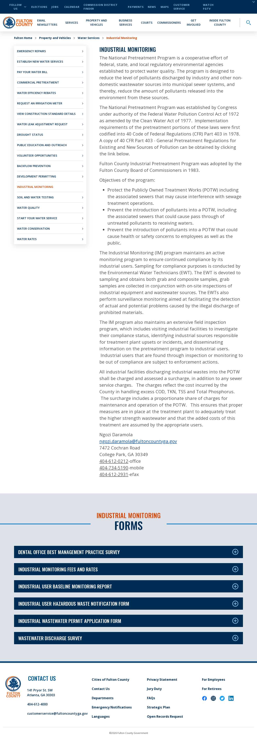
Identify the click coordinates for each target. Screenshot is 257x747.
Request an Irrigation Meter (39, 103)
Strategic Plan (158, 707)
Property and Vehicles (96, 22)
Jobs (55, 7)
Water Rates (27, 239)
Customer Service (181, 6)
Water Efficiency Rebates (36, 93)
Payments (136, 7)
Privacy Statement (162, 679)
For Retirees (211, 689)
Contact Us (101, 689)
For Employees (213, 679)
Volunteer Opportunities (37, 155)
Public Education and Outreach (42, 145)
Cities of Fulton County (110, 679)
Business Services (125, 22)
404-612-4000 (37, 704)
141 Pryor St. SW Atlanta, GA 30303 (41, 692)
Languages (101, 716)
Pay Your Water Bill (32, 72)
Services (71, 22)
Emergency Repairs (31, 51)
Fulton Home (23, 38)
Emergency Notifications (112, 707)
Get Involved (194, 22)
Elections (39, 7)
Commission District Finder (101, 6)
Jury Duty (154, 689)
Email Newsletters (47, 22)
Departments (102, 698)
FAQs (151, 698)
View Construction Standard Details (46, 114)
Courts (146, 22)
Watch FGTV (208, 6)
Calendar (72, 7)
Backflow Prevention (34, 166)
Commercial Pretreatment (38, 82)
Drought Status (30, 135)
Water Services (89, 38)
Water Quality (28, 208)
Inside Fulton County (219, 22)
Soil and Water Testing (35, 197)
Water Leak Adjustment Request (42, 124)
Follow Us (17, 6)
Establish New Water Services (40, 61)
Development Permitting (36, 176)
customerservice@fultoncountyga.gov (57, 713)
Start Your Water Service (37, 218)
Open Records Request (165, 716)
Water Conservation (33, 228)
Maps (165, 7)
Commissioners (169, 22)
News (152, 7)
